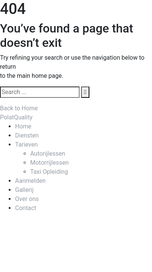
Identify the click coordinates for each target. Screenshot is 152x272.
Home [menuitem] (23, 126)
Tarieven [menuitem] (26, 144)
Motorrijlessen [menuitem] (49, 162)
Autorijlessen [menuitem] (47, 153)
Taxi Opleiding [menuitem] (49, 171)
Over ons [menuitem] (27, 198)
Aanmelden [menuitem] (30, 180)
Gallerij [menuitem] (24, 189)
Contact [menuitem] (25, 208)
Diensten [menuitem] (27, 135)
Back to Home (19, 108)
